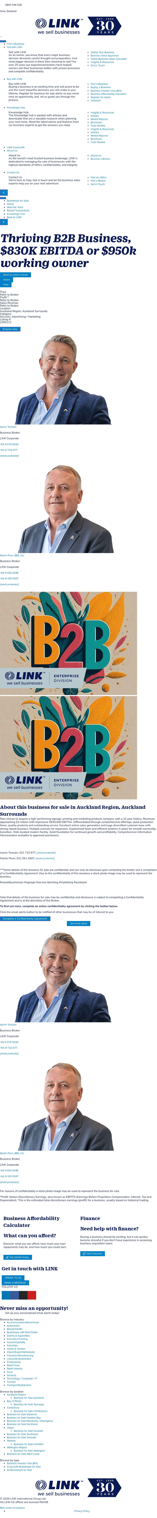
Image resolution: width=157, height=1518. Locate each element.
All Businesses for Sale (19, 1470)
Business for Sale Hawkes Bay (24, 1417)
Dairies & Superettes (18, 1336)
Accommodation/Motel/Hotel (23, 1322)
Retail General (14, 1368)
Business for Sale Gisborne (22, 1414)
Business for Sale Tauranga (29, 1404)
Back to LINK (14, 217)
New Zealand (8, 11)
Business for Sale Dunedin (28, 1431)
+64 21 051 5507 (9, 578)
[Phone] (1, 4)
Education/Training (17, 1339)
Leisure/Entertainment (19, 1359)
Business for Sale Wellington (29, 1450)
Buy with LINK (14, 79)
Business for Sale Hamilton (29, 1444)
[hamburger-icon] (3, 41)
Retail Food (13, 1365)
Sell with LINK (14, 47)
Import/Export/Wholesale (21, 1352)
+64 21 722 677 (8, 450)
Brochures (96, 122)
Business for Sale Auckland (29, 1398)
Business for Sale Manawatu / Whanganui (30, 1421)
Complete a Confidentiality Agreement (25, 918)
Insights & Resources (102, 112)
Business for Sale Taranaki (21, 1437)
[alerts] (1, 1312)
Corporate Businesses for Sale (24, 1467)
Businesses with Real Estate (22, 1332)
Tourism (11, 1382)
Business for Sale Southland (22, 1434)
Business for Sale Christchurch (30, 1411)
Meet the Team (15, 207)
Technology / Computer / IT (22, 1378)
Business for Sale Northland (22, 1424)
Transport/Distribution (19, 1385)
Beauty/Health (14, 1329)
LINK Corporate (16, 147)
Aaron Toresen (8, 427)
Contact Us (13, 172)
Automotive (13, 1326)
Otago (10, 1427)
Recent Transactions (18, 210)
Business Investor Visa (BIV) (22, 1463)
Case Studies (98, 125)
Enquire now (10, 329)
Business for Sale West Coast (23, 1454)
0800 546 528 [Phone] (13, 5)
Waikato (11, 1441)
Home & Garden (16, 1349)
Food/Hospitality (16, 1342)
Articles (95, 116)
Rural (10, 1372)
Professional (14, 1362)
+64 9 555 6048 (9, 573)
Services (11, 1375)
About (10, 204)
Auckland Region (16, 1394)
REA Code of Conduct (12, 1508)
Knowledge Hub (16, 107)
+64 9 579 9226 (9, 444)
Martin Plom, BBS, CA (12, 555)
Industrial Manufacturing (20, 1355)
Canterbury (13, 1407)
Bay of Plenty (14, 1401)
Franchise (12, 1345)
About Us (12, 150)
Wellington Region (17, 1447)
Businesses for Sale (18, 200)
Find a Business (15, 44)
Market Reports (99, 119)
